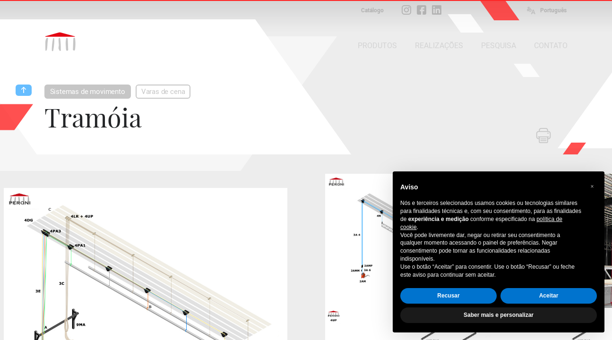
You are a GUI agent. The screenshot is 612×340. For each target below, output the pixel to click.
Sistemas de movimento (87, 91)
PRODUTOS (377, 45)
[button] (592, 186)
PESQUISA (498, 45)
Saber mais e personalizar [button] (499, 315)
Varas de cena (163, 91)
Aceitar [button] (549, 295)
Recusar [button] (448, 295)
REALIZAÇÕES (439, 45)
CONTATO (551, 45)
